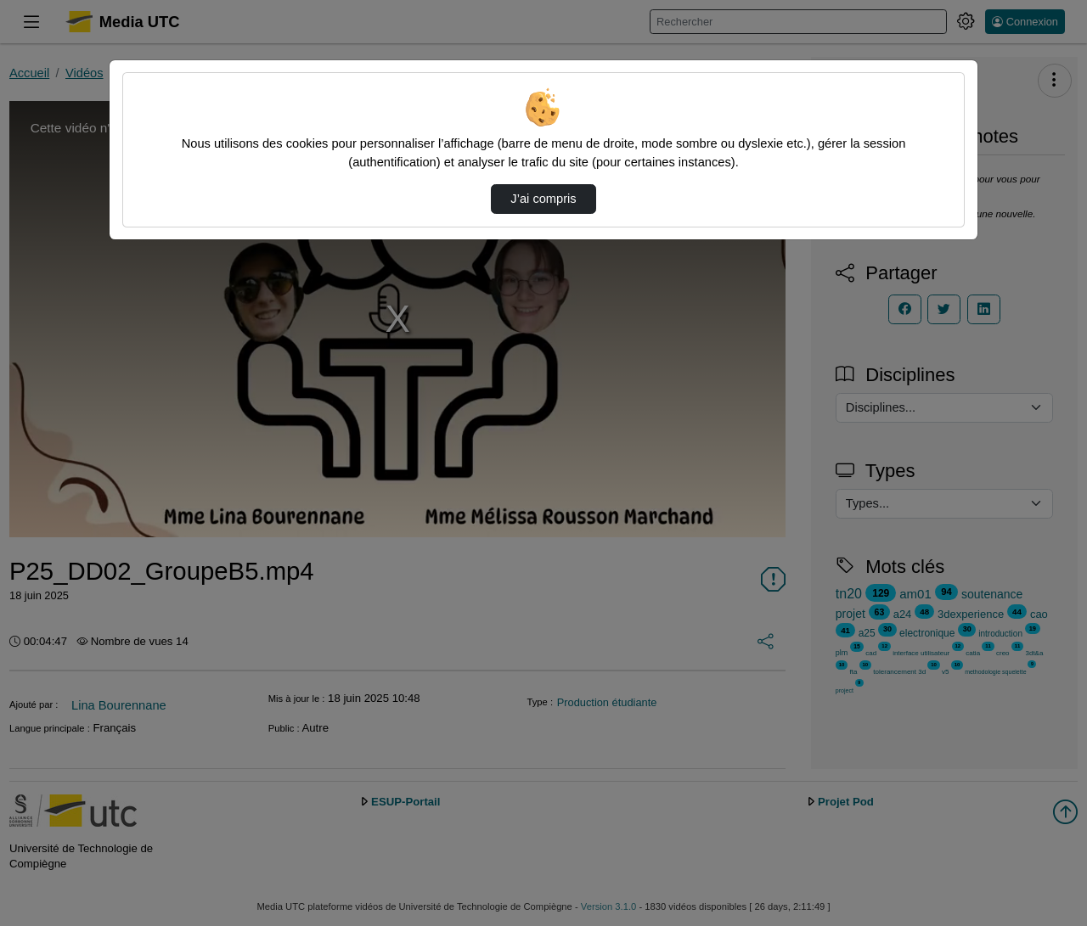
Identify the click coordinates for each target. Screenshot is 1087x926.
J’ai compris (543, 198)
